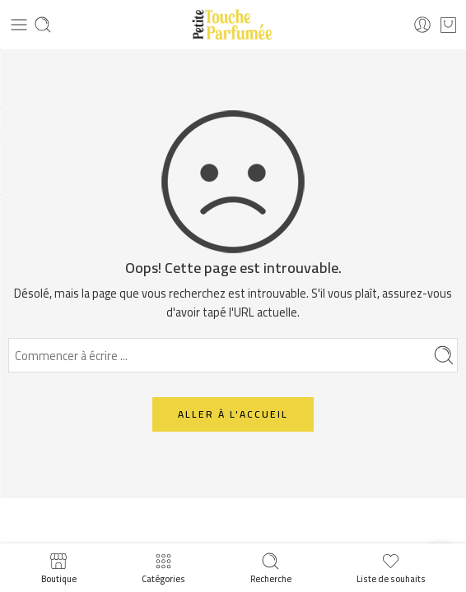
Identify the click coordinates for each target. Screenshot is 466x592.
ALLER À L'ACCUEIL (233, 414)
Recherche (270, 568)
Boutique (59, 568)
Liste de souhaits (391, 568)
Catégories (163, 568)
